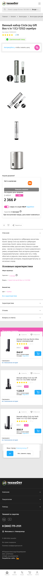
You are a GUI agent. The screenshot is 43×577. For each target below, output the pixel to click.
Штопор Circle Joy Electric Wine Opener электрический (28, 340)
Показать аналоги (21, 190)
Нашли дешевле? (8, 176)
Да (10, 453)
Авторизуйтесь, (9, 47)
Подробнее (30, 207)
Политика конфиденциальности (12, 545)
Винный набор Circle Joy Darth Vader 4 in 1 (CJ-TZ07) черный (27, 417)
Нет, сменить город (24, 453)
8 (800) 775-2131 (11, 526)
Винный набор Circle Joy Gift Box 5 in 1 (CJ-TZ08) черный (27, 379)
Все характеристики (9, 296)
